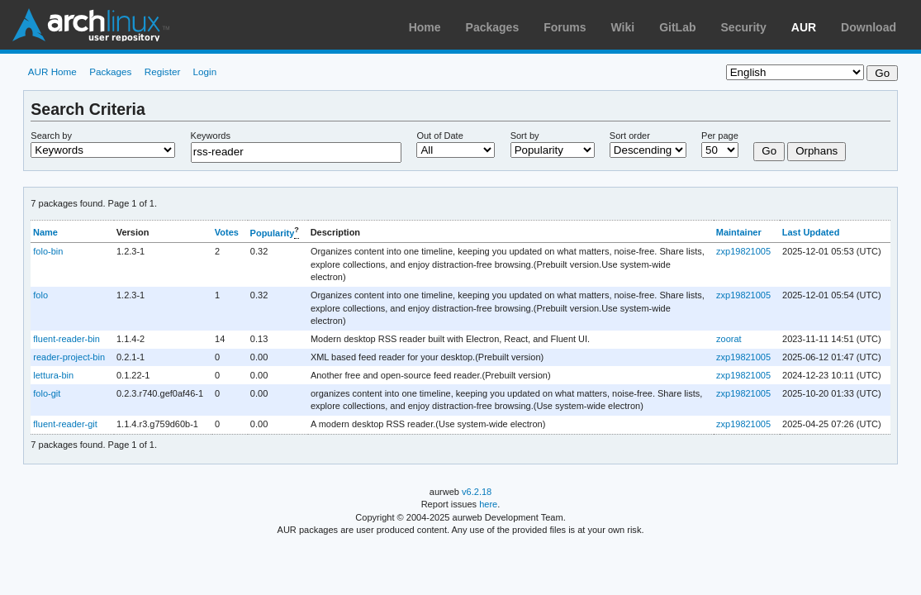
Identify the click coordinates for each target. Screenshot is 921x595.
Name (45, 232)
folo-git (46, 393)
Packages (493, 27)
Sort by (524, 135)
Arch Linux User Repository (90, 24)
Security (744, 27)
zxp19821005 (743, 251)
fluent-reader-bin (66, 339)
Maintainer (739, 232)
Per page (719, 135)
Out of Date (439, 135)
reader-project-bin (69, 357)
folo (40, 295)
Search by (51, 135)
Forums (565, 27)
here (488, 504)
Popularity (272, 233)
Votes (227, 232)
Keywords (210, 135)
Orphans (816, 151)
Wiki (623, 27)
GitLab (677, 27)
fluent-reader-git (65, 424)
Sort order (630, 135)
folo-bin (48, 251)
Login (205, 71)
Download (868, 27)
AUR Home (52, 71)
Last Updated (811, 232)
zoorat (729, 339)
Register (163, 71)
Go (769, 151)
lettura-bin (53, 375)
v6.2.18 (476, 492)
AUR (803, 27)
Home (425, 27)
